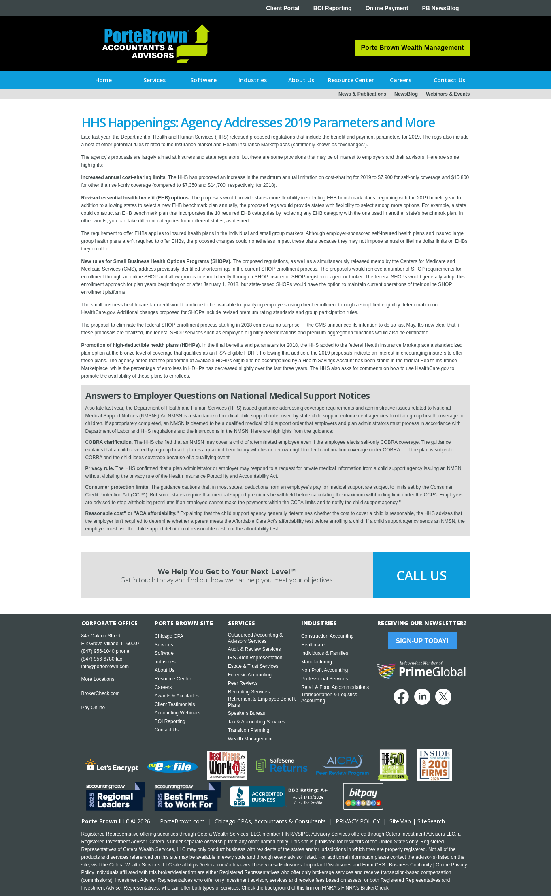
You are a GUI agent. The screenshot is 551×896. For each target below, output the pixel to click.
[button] (154, 80)
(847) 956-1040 (98, 651)
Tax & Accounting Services (256, 722)
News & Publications (362, 94)
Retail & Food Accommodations (335, 687)
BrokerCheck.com (100, 693)
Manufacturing (316, 662)
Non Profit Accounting (324, 670)
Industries (165, 662)
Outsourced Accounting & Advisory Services (255, 638)
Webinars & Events (448, 94)
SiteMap (400, 821)
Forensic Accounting (250, 675)
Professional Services (324, 679)
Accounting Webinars (177, 713)
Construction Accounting (327, 636)
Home (103, 80)
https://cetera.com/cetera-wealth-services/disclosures (244, 865)
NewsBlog (406, 94)
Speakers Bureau (247, 713)
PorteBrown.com (182, 821)
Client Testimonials (175, 704)
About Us (164, 670)
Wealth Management (250, 739)
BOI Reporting (332, 8)
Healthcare (313, 645)
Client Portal (282, 8)
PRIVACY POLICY (358, 821)
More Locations (98, 679)
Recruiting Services (249, 692)
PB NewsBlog (440, 8)
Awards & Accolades (177, 696)
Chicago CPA (169, 636)
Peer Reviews (243, 683)
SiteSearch (431, 821)
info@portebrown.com (105, 666)
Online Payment (387, 8)
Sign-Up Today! (422, 640)
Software (164, 653)
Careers (163, 687)
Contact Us (167, 730)
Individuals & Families (324, 653)
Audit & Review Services (254, 649)
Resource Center (173, 679)
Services (164, 645)
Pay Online (93, 707)
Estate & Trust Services (253, 666)
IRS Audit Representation (255, 658)
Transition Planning (248, 730)
